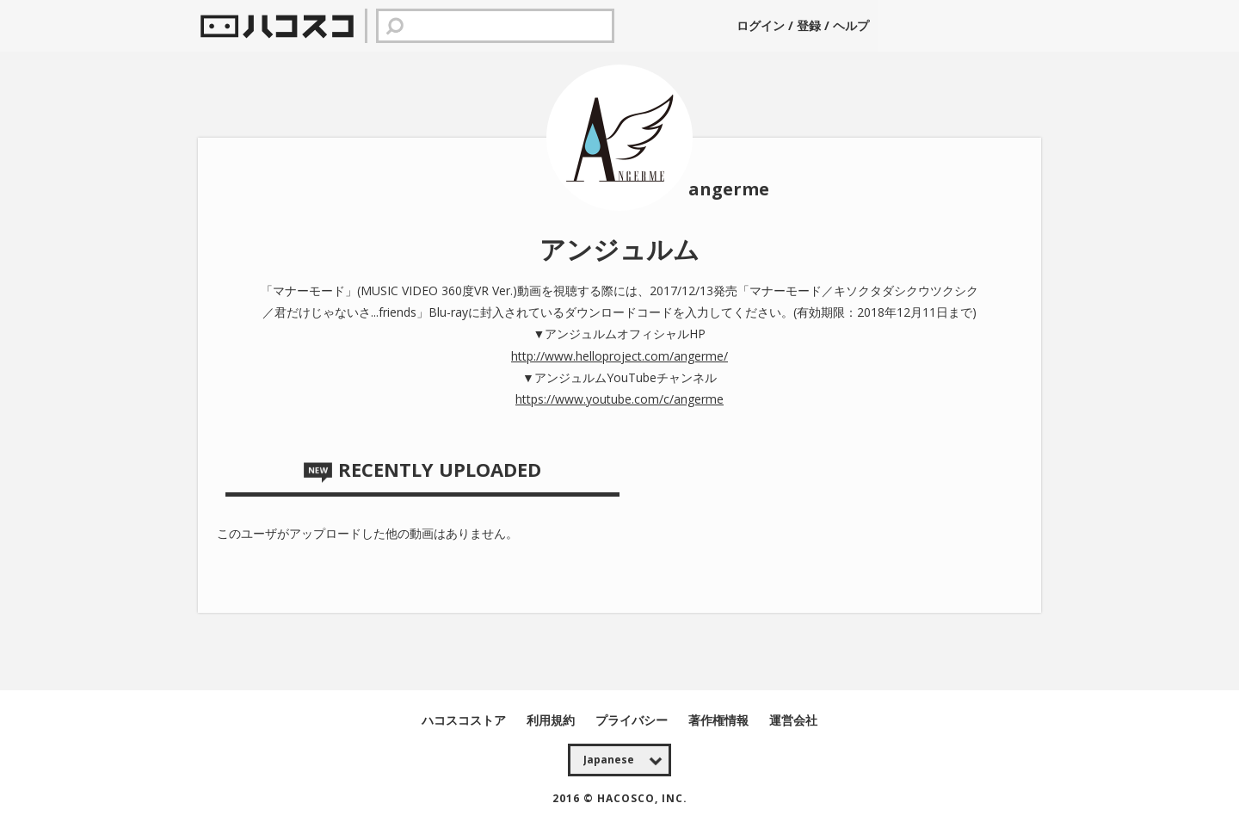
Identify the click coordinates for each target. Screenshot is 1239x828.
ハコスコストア (465, 720)
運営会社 (793, 720)
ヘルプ (851, 25)
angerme (728, 189)
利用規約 (552, 720)
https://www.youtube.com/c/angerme (619, 399)
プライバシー (633, 720)
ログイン (762, 25)
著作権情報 (720, 720)
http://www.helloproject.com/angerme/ (619, 356)
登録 (808, 25)
